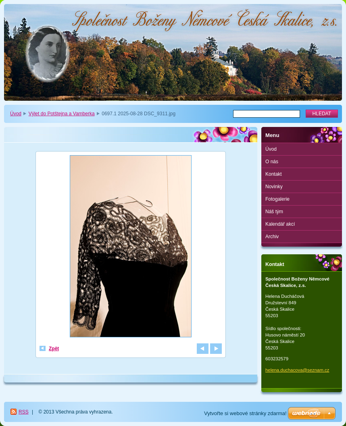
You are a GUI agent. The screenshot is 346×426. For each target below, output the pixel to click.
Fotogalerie (277, 199)
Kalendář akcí (280, 224)
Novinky (274, 186)
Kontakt (273, 174)
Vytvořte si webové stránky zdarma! (245, 413)
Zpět (54, 348)
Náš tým (274, 211)
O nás (271, 161)
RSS (24, 412)
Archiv (272, 236)
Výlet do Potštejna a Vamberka (62, 113)
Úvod (15, 113)
